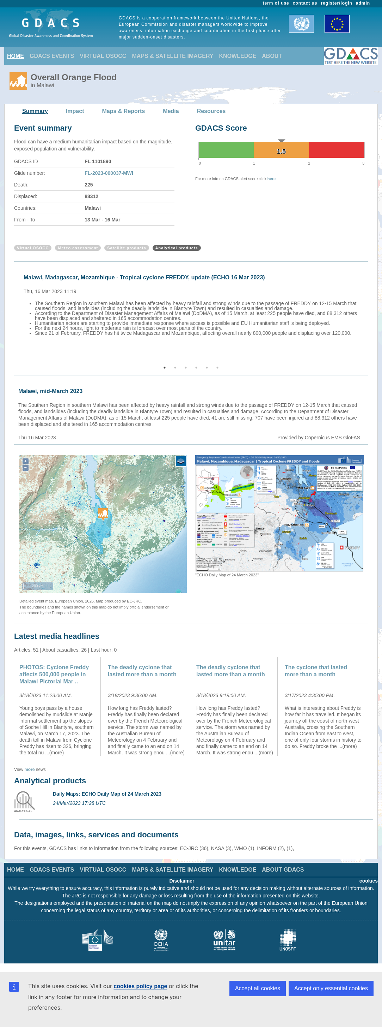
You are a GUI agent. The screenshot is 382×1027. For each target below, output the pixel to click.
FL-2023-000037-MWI (109, 173)
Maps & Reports (123, 111)
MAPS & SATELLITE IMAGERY (172, 56)
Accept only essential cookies (331, 988)
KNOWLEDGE (238, 56)
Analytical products (176, 248)
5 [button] (206, 367)
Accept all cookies (257, 988)
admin (363, 3)
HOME (15, 56)
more (29, 769)
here (271, 179)
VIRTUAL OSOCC (103, 56)
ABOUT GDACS (283, 870)
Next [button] (368, 313)
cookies (368, 881)
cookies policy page (140, 986)
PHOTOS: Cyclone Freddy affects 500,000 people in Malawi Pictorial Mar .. (54, 674)
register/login (336, 3)
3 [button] (185, 367)
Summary (35, 111)
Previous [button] (13, 313)
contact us (305, 3)
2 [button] (175, 367)
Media (171, 111)
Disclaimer (182, 881)
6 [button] (217, 367)
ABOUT (272, 56)
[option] (193, 304)
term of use (276, 3)
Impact (75, 111)
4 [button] (196, 367)
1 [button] (164, 367)
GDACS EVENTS (52, 56)
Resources (211, 111)
